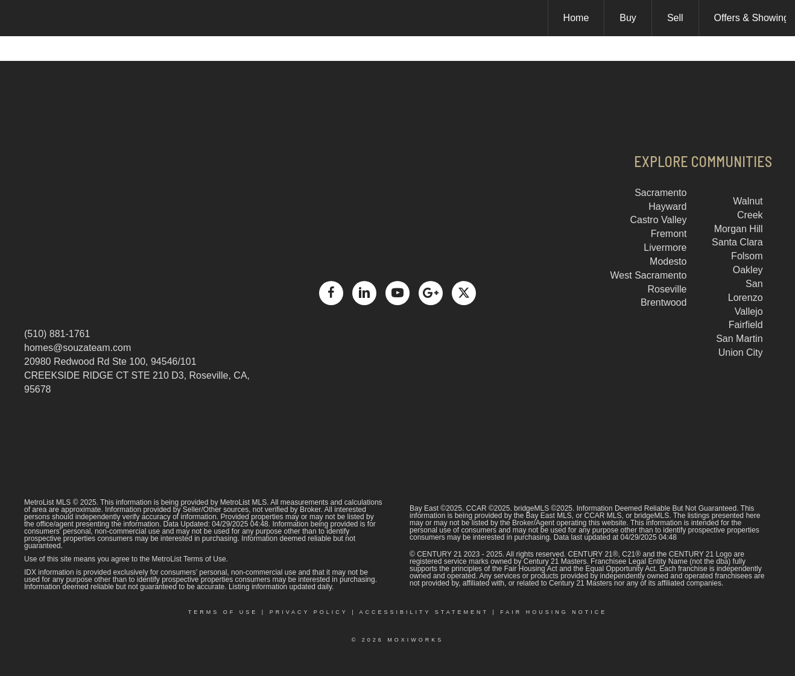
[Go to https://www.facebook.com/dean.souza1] (331, 293)
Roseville (667, 289)
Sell (675, 18)
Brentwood (664, 302)
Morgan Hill (738, 229)
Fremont (669, 234)
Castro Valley (658, 220)
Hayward (667, 206)
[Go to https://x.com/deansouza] (464, 293)
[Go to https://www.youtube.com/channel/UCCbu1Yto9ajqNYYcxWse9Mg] (397, 293)
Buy (627, 18)
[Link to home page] (15, 18)
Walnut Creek (747, 208)
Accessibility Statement (424, 612)
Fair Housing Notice (553, 612)
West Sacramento (648, 275)
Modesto (668, 261)
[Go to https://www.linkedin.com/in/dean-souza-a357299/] (364, 293)
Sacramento (660, 193)
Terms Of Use (223, 612)
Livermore (665, 247)
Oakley (748, 270)
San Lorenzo (745, 291)
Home (576, 18)
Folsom (746, 256)
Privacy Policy (309, 612)
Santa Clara (737, 242)
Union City (740, 352)
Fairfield (746, 325)
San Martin (739, 338)
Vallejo (749, 311)
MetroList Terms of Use (188, 559)
